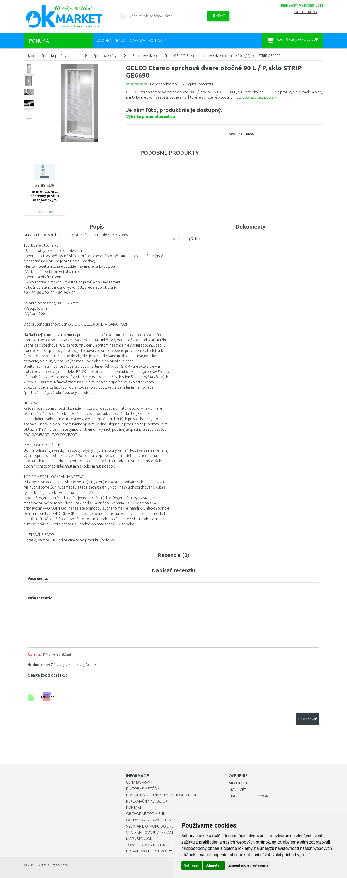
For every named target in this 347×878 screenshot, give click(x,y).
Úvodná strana (111, 40)
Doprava (137, 40)
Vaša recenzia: (40, 598)
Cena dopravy (139, 782)
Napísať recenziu (199, 84)
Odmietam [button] (213, 865)
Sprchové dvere (145, 56)
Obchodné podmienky (146, 813)
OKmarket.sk (58, 865)
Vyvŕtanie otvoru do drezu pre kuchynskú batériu (173, 826)
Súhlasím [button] (192, 865)
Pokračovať (307, 719)
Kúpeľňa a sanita (64, 56)
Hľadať (218, 16)
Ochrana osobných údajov (152, 820)
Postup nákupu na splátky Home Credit (162, 795)
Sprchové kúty (105, 56)
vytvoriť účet (311, 5)
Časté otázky (305, 12)
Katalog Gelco (188, 239)
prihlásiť (289, 5)
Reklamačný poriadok (146, 801)
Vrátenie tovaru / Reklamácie (153, 832)
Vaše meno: (38, 578)
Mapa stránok (139, 838)
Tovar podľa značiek (145, 845)
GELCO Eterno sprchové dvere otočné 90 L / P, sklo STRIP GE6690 (227, 56)
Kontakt (133, 807)
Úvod (31, 56)
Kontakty (157, 40)
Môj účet (237, 790)
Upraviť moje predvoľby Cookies (157, 851)
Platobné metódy (142, 788)
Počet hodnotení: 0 (165, 84)
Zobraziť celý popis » (259, 97)
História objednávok (248, 796)
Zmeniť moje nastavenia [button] (248, 865)
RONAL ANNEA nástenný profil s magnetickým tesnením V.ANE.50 (45, 198)
